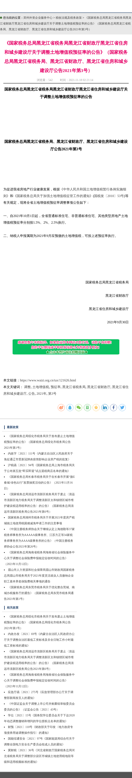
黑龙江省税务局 (74, 387)
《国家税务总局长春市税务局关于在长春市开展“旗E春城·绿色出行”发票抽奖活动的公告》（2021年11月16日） (39, 482)
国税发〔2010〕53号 (109, 196)
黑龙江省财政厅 (98, 387)
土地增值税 (40, 387)
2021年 (41, 393)
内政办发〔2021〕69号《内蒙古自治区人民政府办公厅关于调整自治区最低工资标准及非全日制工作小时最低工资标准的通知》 (39, 639)
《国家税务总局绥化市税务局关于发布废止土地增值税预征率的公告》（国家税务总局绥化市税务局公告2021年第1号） (39, 442)
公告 (31, 393)
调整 (27, 387)
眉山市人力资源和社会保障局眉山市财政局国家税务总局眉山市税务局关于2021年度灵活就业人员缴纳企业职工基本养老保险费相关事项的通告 (39, 575)
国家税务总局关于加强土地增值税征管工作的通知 (53, 196)
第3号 (52, 393)
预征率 (56, 387)
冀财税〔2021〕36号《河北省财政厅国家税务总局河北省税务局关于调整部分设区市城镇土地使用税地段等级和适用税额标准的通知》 (39, 756)
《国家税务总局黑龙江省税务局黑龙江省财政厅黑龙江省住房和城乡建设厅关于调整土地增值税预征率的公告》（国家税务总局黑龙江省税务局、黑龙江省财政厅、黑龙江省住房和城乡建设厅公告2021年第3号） (65, 23)
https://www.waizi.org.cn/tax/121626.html (48, 380)
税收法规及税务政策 (69, 17)
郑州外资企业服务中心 (38, 17)
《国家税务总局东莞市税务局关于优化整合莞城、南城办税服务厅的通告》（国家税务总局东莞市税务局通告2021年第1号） (39, 593)
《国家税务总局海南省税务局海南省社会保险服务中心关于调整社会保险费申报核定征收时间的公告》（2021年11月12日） (39, 558)
